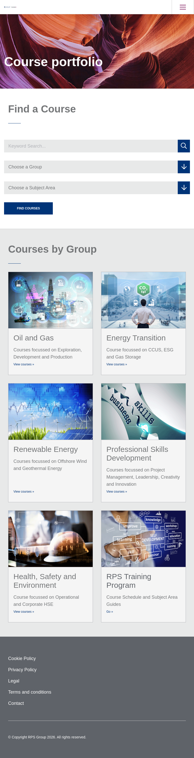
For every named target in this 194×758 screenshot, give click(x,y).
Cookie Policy (22, 658)
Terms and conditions (29, 692)
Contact (16, 703)
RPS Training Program (128, 580)
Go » (109, 611)
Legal (13, 680)
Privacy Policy (22, 669)
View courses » (23, 364)
